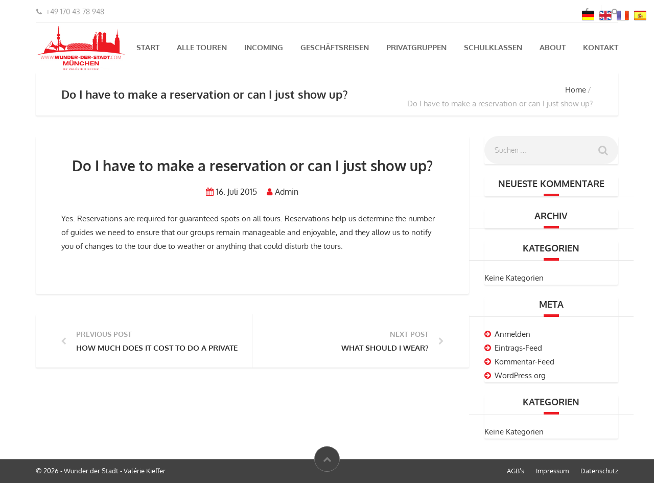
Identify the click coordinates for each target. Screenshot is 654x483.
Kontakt (600, 47)
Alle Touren (202, 47)
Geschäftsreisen (334, 47)
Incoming (263, 47)
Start (147, 47)
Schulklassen (493, 47)
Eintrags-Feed (518, 348)
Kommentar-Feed (524, 361)
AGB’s (515, 471)
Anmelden (512, 334)
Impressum (552, 471)
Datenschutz (599, 471)
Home (575, 90)
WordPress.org (520, 375)
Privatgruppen (416, 47)
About (553, 47)
